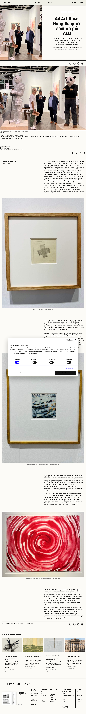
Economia (63, 12)
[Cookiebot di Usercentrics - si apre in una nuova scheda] (66, 340)
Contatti (78, 712)
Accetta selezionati (43, 373)
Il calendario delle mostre (67, 701)
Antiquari (44, 705)
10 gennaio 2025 (50, 675)
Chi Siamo (79, 697)
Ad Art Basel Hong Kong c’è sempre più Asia (67, 26)
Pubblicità (79, 709)
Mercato (71, 12)
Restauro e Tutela (34, 706)
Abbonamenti (72, 2)
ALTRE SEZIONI (54, 698)
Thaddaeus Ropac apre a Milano (73, 660)
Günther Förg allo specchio (31, 658)
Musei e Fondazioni (34, 710)
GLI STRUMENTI (66, 698)
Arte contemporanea (62, 49)
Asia (56, 49)
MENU (5, 2)
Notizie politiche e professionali (54, 709)
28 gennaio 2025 (8, 679)
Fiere (77, 49)
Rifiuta (20, 373)
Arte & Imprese (43, 711)
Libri (51, 700)
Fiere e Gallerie (43, 701)
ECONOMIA (44, 698)
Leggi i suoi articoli (7, 163)
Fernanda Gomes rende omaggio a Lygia (54, 661)
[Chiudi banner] (75, 339)
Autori (64, 709)
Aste (42, 708)
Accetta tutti (65, 373)
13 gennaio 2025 (29, 671)
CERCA (81, 2)
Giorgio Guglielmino (9, 677)
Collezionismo (72, 49)
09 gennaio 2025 (71, 672)
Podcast (64, 712)
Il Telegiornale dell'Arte (80, 705)
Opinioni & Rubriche (53, 704)
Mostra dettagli (69, 368)
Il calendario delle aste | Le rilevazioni (67, 706)
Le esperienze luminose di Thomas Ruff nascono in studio (10, 662)
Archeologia (35, 702)
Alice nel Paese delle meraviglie (52, 655)
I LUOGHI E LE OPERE (34, 698)
